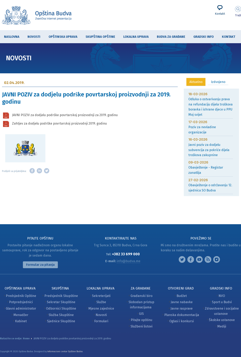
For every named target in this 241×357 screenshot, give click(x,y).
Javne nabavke (182, 302)
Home (26, 338)
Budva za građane (169, 37)
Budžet (182, 296)
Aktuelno (195, 82)
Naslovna (11, 37)
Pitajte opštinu (141, 320)
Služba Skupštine (61, 315)
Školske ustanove (222, 320)
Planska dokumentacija (181, 315)
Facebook (32, 171)
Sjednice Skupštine (61, 321)
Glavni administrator (21, 308)
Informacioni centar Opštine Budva (65, 351)
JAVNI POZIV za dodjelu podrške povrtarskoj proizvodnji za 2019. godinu (65, 115)
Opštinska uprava (61, 37)
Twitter (46, 171)
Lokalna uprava (134, 37)
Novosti (34, 37)
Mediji (221, 326)
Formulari (101, 321)
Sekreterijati (101, 296)
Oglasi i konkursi (181, 321)
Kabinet (21, 321)
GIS (141, 314)
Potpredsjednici (21, 302)
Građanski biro (141, 296)
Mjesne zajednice (101, 308)
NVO (222, 296)
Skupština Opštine (98, 37)
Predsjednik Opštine (21, 296)
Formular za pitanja (40, 265)
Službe (101, 302)
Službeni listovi (141, 326)
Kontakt (220, 13)
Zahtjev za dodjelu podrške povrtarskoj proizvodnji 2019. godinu (59, 123)
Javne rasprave (182, 308)
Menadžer (20, 315)
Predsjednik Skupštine (61, 296)
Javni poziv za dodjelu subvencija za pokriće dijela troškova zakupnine (208, 150)
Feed (208, 259)
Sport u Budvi (222, 302)
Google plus (199, 259)
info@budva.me (128, 261)
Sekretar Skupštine (61, 302)
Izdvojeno (218, 82)
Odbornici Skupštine (61, 308)
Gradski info (201, 37)
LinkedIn (39, 171)
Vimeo (216, 259)
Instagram (182, 259)
